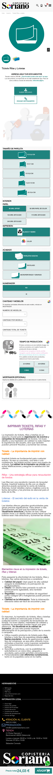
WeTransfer (8, 688)
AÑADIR (43, 771)
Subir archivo (25, 90)
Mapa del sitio (9, 696)
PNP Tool (8, 692)
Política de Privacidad (11, 707)
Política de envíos (10, 709)
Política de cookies (10, 705)
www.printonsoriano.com (12, 694)
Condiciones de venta (11, 711)
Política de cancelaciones (12, 713)
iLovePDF (8, 690)
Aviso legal (8, 703)
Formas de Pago (10, 715)
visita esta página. (38, 80)
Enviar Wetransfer (25, 99)
